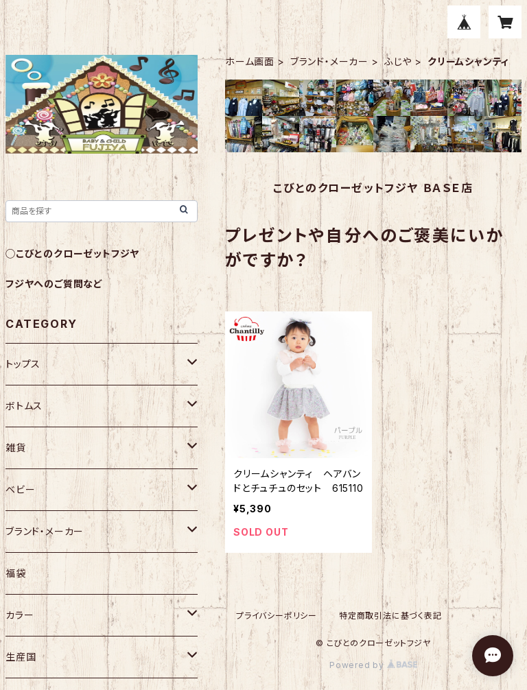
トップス (22, 364)
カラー (19, 615)
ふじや (398, 61)
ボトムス (24, 406)
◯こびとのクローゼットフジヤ (72, 253)
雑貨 (15, 447)
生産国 (20, 657)
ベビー (20, 489)
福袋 (15, 573)
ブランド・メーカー (329, 61)
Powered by (373, 665)
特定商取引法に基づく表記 (390, 615)
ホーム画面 (249, 61)
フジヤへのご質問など (54, 283)
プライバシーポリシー (276, 615)
